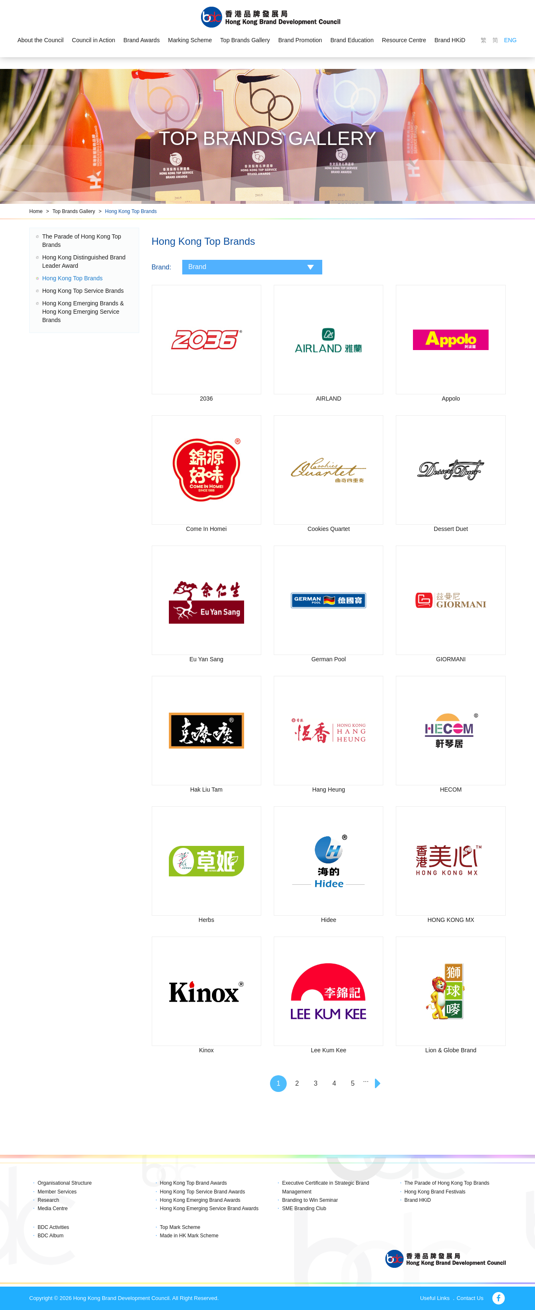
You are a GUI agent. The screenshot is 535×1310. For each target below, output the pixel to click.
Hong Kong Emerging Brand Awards (200, 1200)
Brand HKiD (450, 40)
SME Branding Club (304, 1208)
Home (36, 211)
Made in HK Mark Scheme (189, 1236)
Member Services (57, 1192)
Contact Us (469, 1298)
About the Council (40, 40)
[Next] (378, 1083)
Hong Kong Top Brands (131, 211)
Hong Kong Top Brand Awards (193, 1183)
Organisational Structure (65, 1183)
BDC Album (51, 1236)
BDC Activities (53, 1227)
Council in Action (93, 40)
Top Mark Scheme (180, 1227)
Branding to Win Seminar (310, 1200)
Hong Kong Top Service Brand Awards (202, 1192)
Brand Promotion (300, 40)
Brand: (161, 267)
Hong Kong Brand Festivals (435, 1192)
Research (48, 1200)
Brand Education (352, 40)
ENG (510, 40)
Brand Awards (141, 40)
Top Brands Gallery (245, 40)
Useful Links (435, 1298)
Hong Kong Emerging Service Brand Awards (209, 1208)
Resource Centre (404, 40)
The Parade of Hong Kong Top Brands (447, 1183)
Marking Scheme (190, 40)
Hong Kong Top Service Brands (83, 290)
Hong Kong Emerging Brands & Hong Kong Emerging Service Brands (83, 311)
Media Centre (53, 1208)
